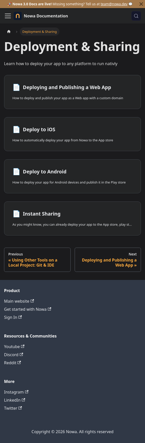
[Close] (141, 4)
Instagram (16, 392)
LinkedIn (14, 400)
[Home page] (9, 31)
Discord (13, 354)
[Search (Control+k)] (136, 16)
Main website (19, 301)
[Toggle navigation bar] (8, 16)
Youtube (14, 346)
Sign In (13, 317)
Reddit (12, 363)
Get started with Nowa (27, 309)
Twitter (13, 408)
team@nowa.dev (114, 4)
